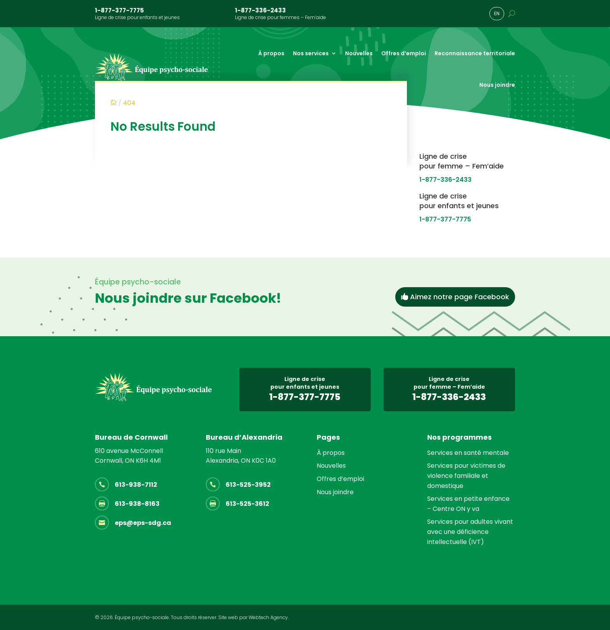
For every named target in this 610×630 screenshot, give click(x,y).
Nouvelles (359, 53)
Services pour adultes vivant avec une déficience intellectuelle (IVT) (470, 531)
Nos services (311, 53)
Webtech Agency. (269, 617)
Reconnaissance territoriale (475, 53)
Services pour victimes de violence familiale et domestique (466, 475)
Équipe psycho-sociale (142, 617)
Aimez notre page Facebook (459, 297)
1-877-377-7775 (119, 10)
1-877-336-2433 (260, 10)
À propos (271, 53)
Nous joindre (497, 85)
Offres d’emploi (403, 53)
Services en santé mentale (468, 452)
